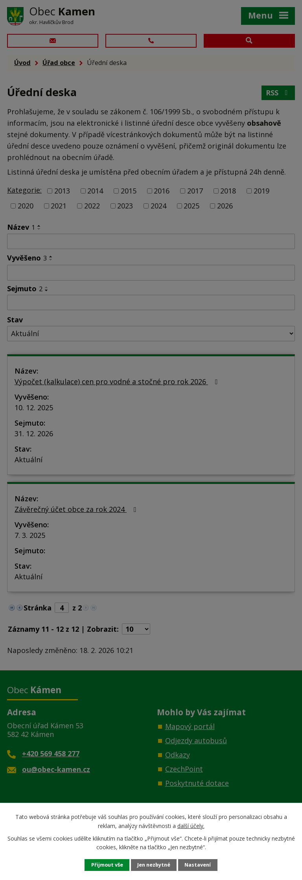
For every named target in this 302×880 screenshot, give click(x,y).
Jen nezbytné (153, 864)
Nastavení (197, 864)
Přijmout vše (107, 864)
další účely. (190, 825)
